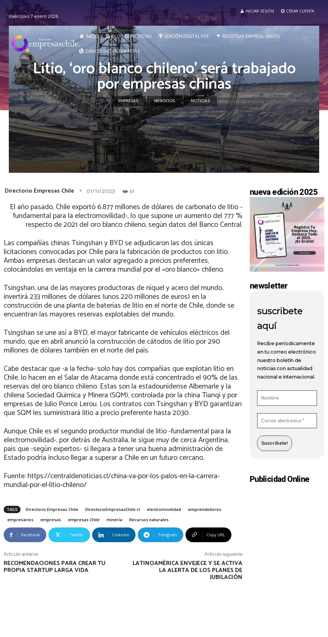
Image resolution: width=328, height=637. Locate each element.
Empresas (128, 101)
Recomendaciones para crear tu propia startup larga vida (54, 566)
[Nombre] (287, 398)
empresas (50, 519)
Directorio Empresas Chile (39, 191)
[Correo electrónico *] (287, 421)
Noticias (200, 101)
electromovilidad (164, 509)
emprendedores (204, 509)
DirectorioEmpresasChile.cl (112, 509)
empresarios (20, 519)
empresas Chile (84, 519)
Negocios (164, 101)
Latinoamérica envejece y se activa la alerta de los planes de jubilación (187, 570)
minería (114, 519)
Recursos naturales (149, 519)
